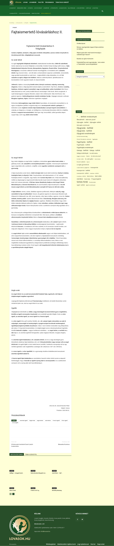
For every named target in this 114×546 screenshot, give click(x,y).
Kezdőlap (11, 23)
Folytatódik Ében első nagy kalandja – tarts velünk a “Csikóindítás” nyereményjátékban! (91, 63)
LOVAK (25, 2)
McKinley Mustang (57, 490)
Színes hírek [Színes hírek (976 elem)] (82, 182)
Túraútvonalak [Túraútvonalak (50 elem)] (92, 182)
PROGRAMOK (49, 2)
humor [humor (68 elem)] (88, 156)
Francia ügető (56, 420)
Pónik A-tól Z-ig (35, 490)
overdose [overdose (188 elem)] (80, 179)
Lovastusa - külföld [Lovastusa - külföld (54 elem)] (81, 176)
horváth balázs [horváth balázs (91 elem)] (94, 153)
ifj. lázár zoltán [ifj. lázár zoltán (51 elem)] (80, 159)
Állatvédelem (71, 8)
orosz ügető (15, 422)
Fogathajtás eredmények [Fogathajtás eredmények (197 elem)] (85, 147)
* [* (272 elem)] (77, 117)
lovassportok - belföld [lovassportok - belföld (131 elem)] (83, 170)
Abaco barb (12, 490)
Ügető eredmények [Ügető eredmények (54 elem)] (90, 185)
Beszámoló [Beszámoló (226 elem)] (80, 119)
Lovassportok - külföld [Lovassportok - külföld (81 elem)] (83, 173)
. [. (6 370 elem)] (79, 116)
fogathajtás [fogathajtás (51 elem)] (95, 139)
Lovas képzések (81, 8)
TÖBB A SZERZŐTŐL (31, 454)
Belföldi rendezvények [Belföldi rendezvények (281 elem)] (89, 117)
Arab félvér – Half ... (57, 473)
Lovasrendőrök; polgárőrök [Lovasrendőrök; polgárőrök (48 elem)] (83, 167)
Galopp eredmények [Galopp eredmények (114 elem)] (82, 153)
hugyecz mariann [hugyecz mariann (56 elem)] (81, 156)
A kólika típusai (81, 43)
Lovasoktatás (63, 8)
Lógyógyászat (38, 8)
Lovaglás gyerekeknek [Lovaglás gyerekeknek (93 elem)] (83, 164)
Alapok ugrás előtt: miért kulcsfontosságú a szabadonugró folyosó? (89, 53)
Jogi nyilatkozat (83, 544)
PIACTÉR (41, 2)
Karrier (93, 544)
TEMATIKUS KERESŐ (62, 2)
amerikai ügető (24, 420)
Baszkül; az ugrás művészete (85, 58)
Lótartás (30, 8)
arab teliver (48, 420)
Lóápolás (88, 8)
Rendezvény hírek (21, 8)
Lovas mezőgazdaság (24, 13)
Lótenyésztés (54, 8)
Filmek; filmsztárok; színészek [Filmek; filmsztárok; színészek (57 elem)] (84, 139)
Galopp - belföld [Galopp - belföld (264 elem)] (82, 150)
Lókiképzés (46, 8)
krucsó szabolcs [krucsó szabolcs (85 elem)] (81, 162)
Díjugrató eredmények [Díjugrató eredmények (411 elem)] (86, 133)
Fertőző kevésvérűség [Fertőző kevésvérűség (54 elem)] (82, 136)
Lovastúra (95, 8)
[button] (102, 11)
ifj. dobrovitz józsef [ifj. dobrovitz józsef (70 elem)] (96, 156)
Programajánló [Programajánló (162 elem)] (96, 179)
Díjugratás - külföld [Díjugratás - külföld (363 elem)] (84, 131)
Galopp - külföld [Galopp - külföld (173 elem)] (95, 150)
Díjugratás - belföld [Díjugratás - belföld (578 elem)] (85, 128)
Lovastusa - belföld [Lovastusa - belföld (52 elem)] (94, 173)
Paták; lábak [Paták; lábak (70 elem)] (87, 179)
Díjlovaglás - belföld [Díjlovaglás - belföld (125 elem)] (82, 122)
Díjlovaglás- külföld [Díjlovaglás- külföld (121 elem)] (95, 122)
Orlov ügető (65, 420)
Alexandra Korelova (63, 444)
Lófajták (26, 23)
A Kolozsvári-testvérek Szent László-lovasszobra (22, 445)
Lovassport (12, 8)
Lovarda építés (13, 13)
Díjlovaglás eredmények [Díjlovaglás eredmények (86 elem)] (83, 125)
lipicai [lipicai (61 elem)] (88, 162)
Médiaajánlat (51, 544)
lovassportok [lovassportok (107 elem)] (94, 167)
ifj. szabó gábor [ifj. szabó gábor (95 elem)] (89, 159)
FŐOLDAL (18, 2)
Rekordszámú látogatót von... (38, 473)
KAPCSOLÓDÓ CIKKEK (17, 454)
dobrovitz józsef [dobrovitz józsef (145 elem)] (90, 119)
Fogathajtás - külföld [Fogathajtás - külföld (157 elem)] (83, 145)
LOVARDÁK (32, 2)
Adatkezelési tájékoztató (66, 544)
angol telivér (40, 420)
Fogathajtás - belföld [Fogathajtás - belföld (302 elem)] (84, 142)
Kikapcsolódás (36, 13)
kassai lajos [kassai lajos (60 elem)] (97, 159)
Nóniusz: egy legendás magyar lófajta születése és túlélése (90, 48)
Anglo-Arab (32, 420)
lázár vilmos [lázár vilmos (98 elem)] (90, 176)
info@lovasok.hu (45, 531)
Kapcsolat (101, 544)
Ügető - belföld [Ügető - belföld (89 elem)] (81, 185)
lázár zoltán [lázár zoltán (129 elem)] (98, 176)
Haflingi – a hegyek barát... (16, 473)
